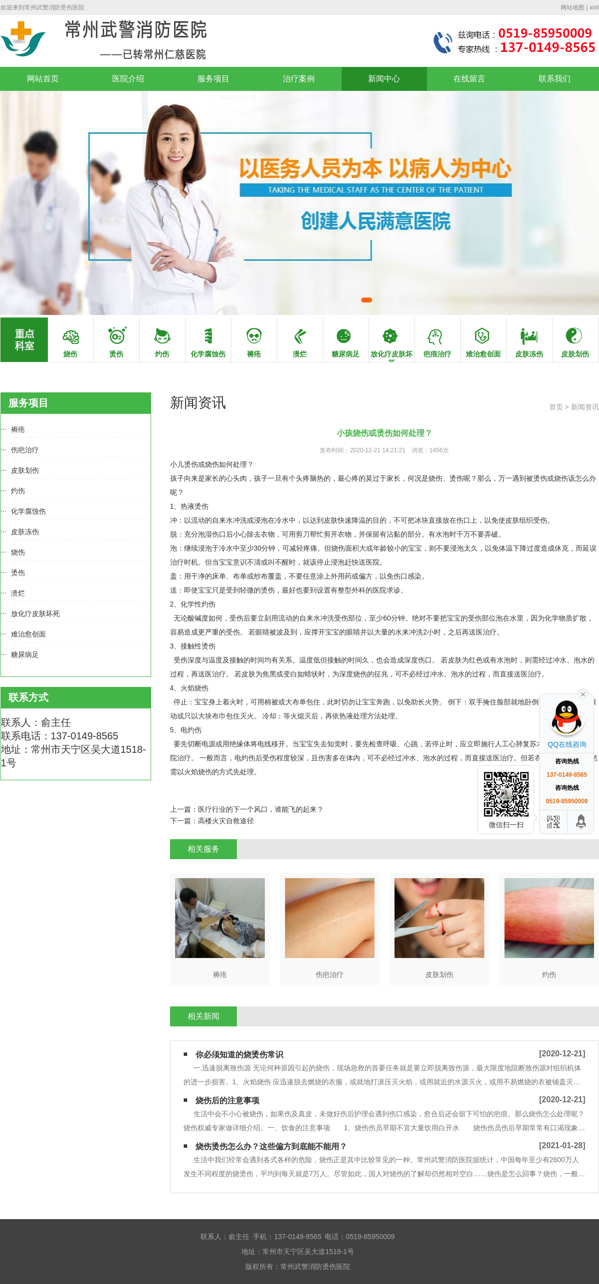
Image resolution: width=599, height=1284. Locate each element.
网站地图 (573, 7)
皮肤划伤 (25, 470)
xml (594, 7)
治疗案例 (299, 78)
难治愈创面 (28, 634)
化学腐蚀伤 (28, 511)
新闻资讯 (585, 407)
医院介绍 (128, 78)
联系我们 (555, 78)
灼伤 (18, 491)
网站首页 (43, 78)
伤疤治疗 (25, 450)
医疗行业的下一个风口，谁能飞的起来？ (261, 809)
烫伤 (18, 573)
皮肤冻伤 (25, 532)
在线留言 (469, 78)
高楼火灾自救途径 (226, 821)
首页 (556, 407)
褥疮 (18, 429)
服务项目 (213, 78)
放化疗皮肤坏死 (35, 614)
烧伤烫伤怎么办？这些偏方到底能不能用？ (271, 1146)
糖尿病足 (25, 654)
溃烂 (18, 593)
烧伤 (18, 552)
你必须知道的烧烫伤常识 (239, 1054)
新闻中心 (384, 78)
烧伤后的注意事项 (227, 1100)
